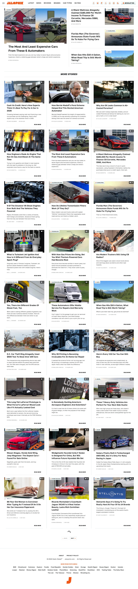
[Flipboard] (101, 3)
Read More (37, 124)
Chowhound (22, 567)
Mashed (22, 570)
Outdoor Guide (53, 570)
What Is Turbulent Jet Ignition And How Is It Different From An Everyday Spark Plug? (24, 257)
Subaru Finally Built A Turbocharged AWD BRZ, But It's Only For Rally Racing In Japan (113, 456)
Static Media (56, 559)
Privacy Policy (73, 555)
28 (43, 331)
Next (72, 538)
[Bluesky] (97, 3)
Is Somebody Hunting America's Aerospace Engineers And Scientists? (69, 403)
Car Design (10, 131)
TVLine (68, 573)
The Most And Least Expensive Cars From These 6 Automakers (33, 48)
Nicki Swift (42, 570)
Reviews (47, 3)
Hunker (113, 567)
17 (132, 231)
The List (50, 573)
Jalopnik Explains (57, 182)
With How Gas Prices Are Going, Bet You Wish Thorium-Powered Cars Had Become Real (68, 257)
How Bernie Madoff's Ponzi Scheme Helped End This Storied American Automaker (68, 108)
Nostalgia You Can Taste (59, 82)
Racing (98, 429)
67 (132, 282)
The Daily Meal (118, 570)
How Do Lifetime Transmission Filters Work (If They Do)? (69, 207)
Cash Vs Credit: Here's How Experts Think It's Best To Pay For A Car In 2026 (23, 108)
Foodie (46, 567)
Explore (39, 567)
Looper (14, 570)
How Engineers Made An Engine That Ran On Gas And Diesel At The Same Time (24, 157)
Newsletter (128, 3)
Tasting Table (106, 570)
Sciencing (73, 570)
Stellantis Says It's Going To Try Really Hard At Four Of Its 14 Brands (113, 503)
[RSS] (117, 3)
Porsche (99, 82)
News (38, 3)
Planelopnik (111, 30)
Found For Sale (11, 379)
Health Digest (92, 567)
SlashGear (91, 570)
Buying (78, 3)
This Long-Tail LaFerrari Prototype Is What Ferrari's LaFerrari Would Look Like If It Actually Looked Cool (24, 405)
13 (87, 478)
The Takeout (59, 573)
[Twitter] (105, 3)
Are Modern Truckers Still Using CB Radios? (112, 255)
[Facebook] (93, 3)
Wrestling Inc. (85, 573)
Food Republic (56, 567)
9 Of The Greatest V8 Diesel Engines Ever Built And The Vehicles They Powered (23, 208)
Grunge (83, 567)
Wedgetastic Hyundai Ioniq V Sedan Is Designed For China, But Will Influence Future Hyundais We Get (68, 455)
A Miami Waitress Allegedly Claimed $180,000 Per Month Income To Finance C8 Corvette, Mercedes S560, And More (86, 15)
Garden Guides (68, 567)
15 (43, 478)
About (61, 555)
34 (87, 379)
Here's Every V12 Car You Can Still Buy (112, 355)
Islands (120, 567)
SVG (98, 570)
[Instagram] (113, 3)
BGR (14, 567)
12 (132, 131)
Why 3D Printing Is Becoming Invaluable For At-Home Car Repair (68, 355)
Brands (57, 3)
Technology (55, 231)
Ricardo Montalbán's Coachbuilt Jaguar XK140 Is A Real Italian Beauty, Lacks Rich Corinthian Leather (66, 506)
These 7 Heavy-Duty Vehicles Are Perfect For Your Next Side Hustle (111, 403)
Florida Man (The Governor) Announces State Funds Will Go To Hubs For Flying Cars (85, 36)
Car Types (67, 3)
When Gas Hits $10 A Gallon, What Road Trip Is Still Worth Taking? (86, 57)
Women (75, 573)
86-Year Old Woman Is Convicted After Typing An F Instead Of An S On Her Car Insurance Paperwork (24, 504)
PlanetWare (64, 570)
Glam (77, 567)
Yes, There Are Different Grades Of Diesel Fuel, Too (23, 306)
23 (132, 182)
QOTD (109, 51)
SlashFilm (82, 570)
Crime (109, 9)
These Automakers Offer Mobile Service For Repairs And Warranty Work (67, 308)
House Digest (104, 567)
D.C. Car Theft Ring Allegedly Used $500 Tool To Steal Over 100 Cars (23, 355)
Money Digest (31, 570)
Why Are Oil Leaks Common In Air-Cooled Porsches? (112, 106)
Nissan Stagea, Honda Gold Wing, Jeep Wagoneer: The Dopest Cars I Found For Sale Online (23, 455)
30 (87, 430)
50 (132, 478)
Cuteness (31, 567)
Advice (9, 82)
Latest (31, 3)
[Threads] (109, 3)
